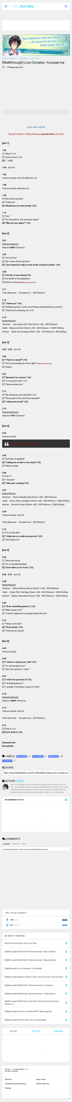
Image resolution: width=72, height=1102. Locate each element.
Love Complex (35, 58)
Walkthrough (12, 58)
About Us (8, 1079)
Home (4, 58)
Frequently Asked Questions (15, 1084)
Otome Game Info (42, 1084)
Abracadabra (24, 58)
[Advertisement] (23, 90)
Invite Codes (41, 1079)
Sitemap (8, 1088)
